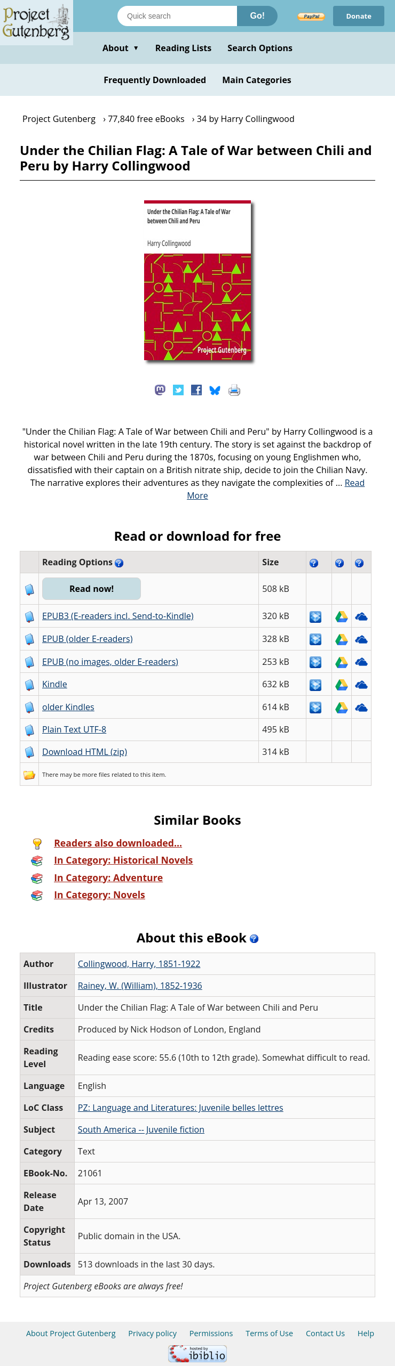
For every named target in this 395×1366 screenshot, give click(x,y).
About (120, 48)
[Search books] (177, 16)
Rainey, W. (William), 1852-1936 (140, 985)
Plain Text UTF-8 (74, 729)
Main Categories (256, 80)
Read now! (91, 589)
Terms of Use (269, 1333)
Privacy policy (152, 1333)
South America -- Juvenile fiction (141, 1129)
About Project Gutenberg (71, 1333)
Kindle (54, 684)
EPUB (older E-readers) (87, 639)
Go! (257, 15)
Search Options (260, 48)
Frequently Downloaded (155, 80)
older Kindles (68, 707)
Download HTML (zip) (84, 752)
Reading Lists (183, 48)
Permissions (211, 1333)
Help (366, 1333)
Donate (359, 16)
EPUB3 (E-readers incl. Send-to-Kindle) (118, 616)
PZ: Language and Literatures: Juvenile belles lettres (180, 1107)
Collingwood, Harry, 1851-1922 (139, 964)
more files (96, 774)
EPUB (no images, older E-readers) (110, 662)
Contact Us (325, 1333)
